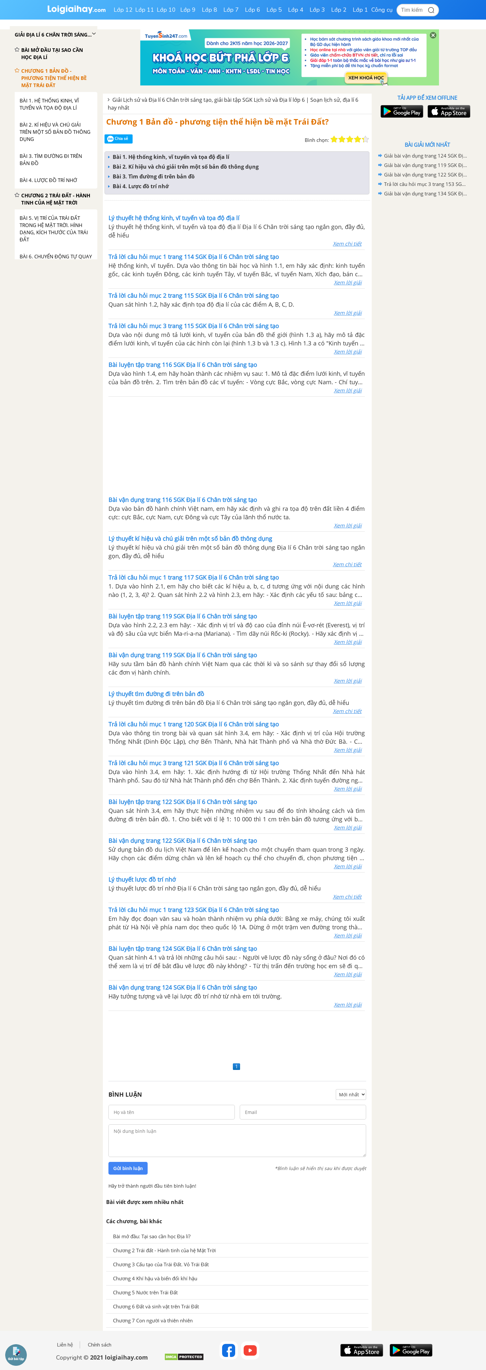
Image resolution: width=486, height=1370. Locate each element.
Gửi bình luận (128, 1168)
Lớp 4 (295, 10)
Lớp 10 (166, 10)
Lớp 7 (231, 10)
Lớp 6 (252, 10)
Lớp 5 (274, 10)
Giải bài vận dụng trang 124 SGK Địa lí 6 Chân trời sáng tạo (426, 155)
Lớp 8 (209, 10)
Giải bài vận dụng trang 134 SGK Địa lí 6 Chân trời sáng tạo (426, 193)
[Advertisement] (237, 445)
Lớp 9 (188, 10)
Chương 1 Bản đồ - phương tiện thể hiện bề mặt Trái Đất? (217, 121)
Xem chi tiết (347, 243)
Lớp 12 (123, 10)
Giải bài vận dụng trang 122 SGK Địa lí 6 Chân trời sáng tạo (426, 174)
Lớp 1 (360, 10)
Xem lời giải (348, 282)
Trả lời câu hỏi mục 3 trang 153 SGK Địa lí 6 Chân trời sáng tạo (426, 184)
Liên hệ (65, 1344)
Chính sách (99, 1344)
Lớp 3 (317, 10)
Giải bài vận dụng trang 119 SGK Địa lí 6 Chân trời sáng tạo (426, 165)
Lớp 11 (144, 10)
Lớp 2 (339, 10)
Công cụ (382, 10)
